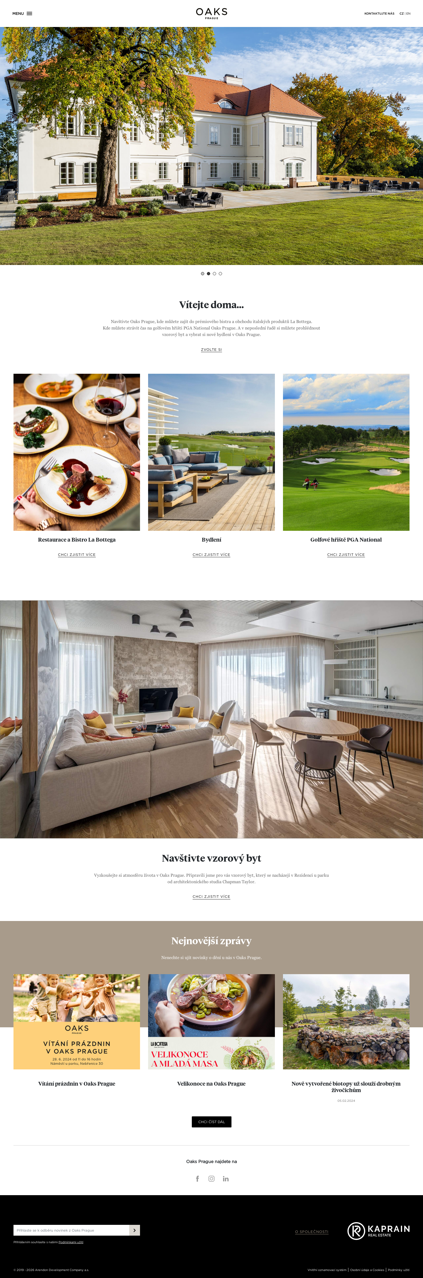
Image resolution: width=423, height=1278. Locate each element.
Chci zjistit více (211, 896)
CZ (402, 13)
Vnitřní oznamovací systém (327, 1270)
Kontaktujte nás (379, 13)
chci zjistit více (77, 554)
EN (408, 13)
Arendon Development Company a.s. (62, 1270)
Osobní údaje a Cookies (367, 1270)
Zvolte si (211, 349)
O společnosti (312, 1231)
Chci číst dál (211, 1122)
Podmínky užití (399, 1270)
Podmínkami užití (71, 1242)
